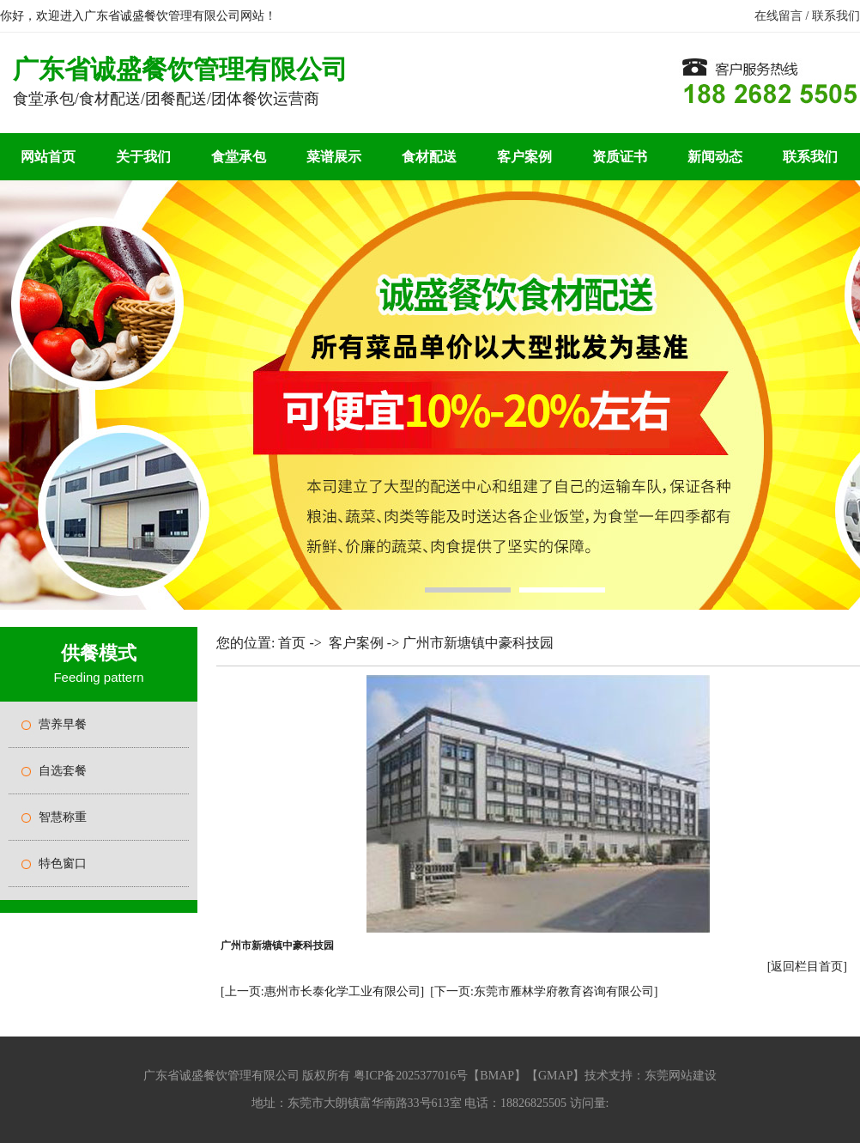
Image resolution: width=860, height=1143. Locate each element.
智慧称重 (63, 817)
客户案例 (524, 156)
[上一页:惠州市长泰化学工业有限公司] (322, 991)
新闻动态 (714, 156)
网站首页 (48, 156)
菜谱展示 (333, 156)
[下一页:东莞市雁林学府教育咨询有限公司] (543, 991)
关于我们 (143, 156)
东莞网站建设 (681, 1075)
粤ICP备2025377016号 (411, 1075)
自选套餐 (63, 770)
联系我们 (836, 15)
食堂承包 (238, 156)
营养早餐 (63, 724)
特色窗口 (63, 863)
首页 (292, 642)
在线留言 (778, 15)
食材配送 (429, 156)
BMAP (497, 1075)
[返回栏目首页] (807, 966)
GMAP (555, 1075)
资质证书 (619, 156)
